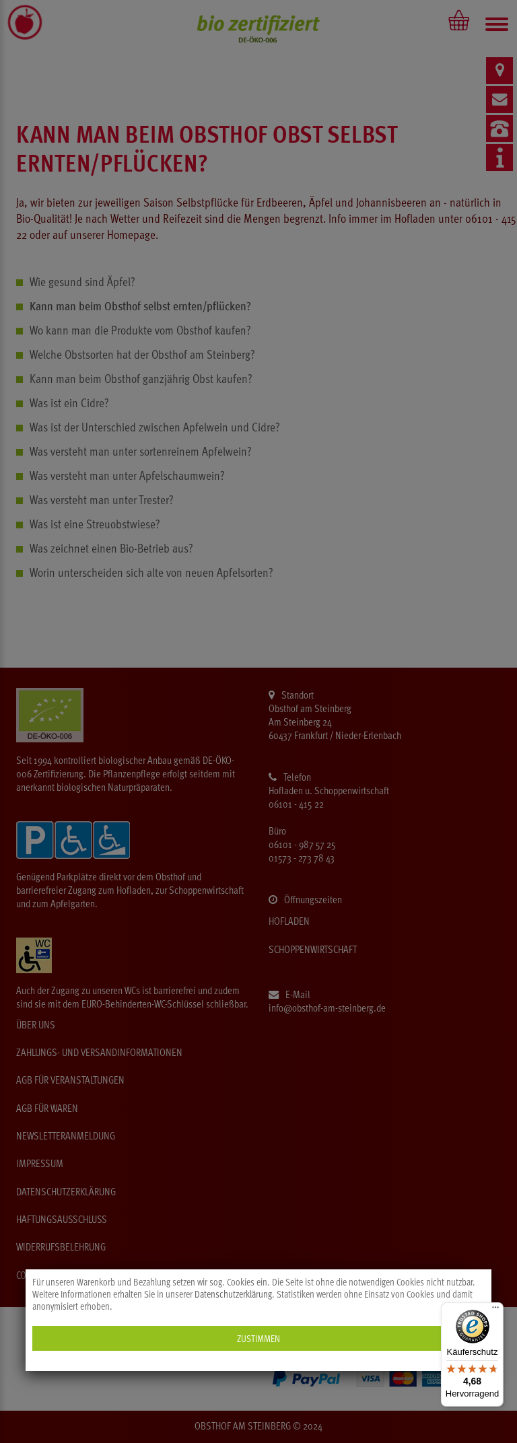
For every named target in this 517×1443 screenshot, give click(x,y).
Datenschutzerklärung (233, 1294)
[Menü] (495, 1310)
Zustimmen (258, 1338)
